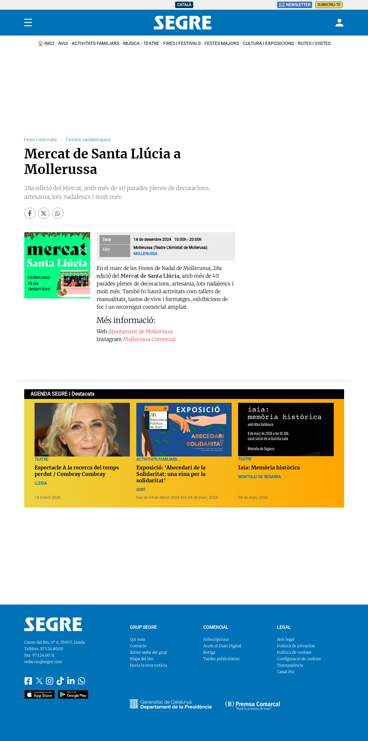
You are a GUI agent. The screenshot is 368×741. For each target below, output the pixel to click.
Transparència (290, 665)
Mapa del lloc (142, 658)
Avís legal (285, 639)
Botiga (209, 652)
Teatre (151, 43)
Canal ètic (286, 671)
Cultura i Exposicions (268, 43)
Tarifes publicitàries (221, 658)
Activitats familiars (95, 43)
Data (107, 239)
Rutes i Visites (314, 43)
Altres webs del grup (148, 652)
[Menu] (28, 23)
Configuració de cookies (299, 658)
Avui (63, 43)
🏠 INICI (46, 43)
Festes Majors (222, 43)
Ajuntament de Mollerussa (140, 331)
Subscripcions (216, 639)
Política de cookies (294, 652)
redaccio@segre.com (43, 661)
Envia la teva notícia (148, 665)
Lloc (106, 249)
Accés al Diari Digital (222, 645)
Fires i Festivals (182, 43)
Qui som (137, 639)
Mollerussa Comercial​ (149, 339)
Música (131, 43)
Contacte (138, 645)
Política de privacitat (296, 645)
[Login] (338, 23)
